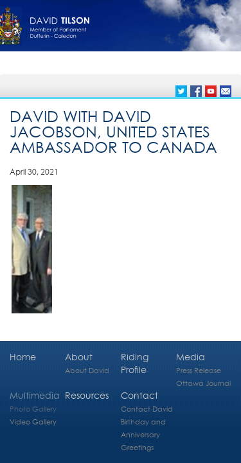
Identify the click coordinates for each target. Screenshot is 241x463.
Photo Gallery (33, 409)
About (79, 356)
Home (23, 356)
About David (87, 370)
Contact (139, 395)
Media (190, 356)
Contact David (147, 409)
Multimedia (35, 395)
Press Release (198, 370)
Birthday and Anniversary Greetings (143, 434)
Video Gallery (33, 421)
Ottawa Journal (203, 383)
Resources (87, 395)
